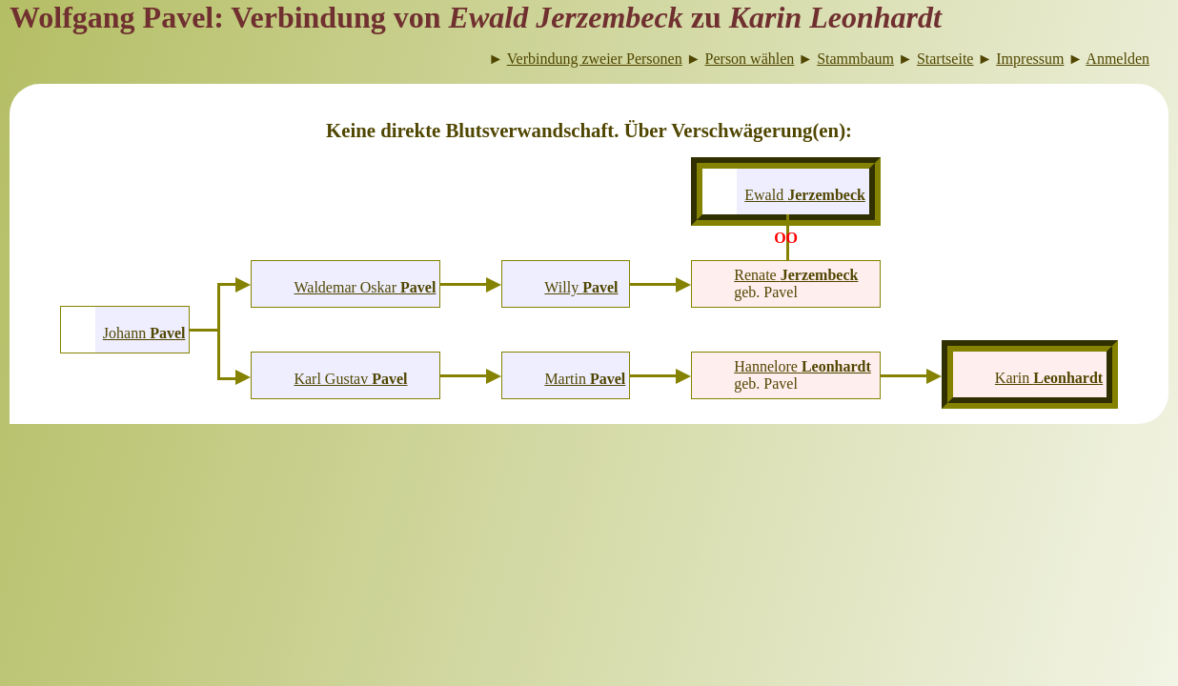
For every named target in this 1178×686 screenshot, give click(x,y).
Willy (581, 287)
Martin (584, 379)
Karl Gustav (350, 379)
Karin (1049, 378)
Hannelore (802, 366)
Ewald (804, 195)
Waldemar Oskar (365, 287)
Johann (144, 333)
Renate (796, 275)
